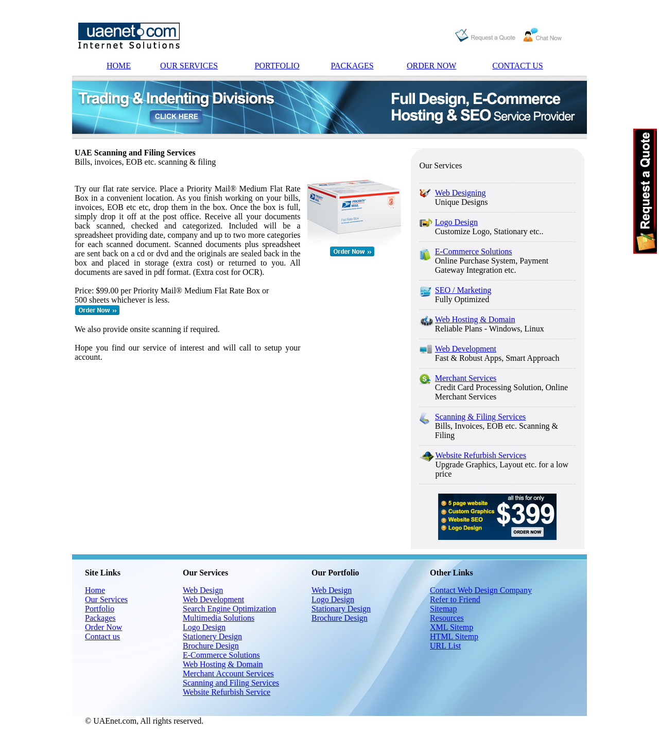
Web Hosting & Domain (475, 319)
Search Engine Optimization (229, 608)
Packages (100, 618)
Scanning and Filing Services (231, 682)
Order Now (103, 627)
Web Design (203, 590)
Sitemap (443, 608)
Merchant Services (466, 378)
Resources (447, 618)
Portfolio (99, 608)
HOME (119, 65)
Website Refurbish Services (480, 455)
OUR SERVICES (189, 65)
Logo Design (456, 222)
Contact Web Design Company (481, 590)
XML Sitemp (451, 627)
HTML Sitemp (454, 636)
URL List (445, 645)
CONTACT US (517, 65)
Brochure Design (211, 645)
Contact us (102, 636)
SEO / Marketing (463, 290)
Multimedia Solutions (218, 618)
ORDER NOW (431, 65)
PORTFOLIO (277, 65)
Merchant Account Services (228, 673)
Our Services (106, 599)
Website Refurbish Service (226, 692)
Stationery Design (212, 636)
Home (95, 590)
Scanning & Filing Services (480, 416)
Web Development (465, 348)
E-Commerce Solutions (473, 251)
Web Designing (460, 192)
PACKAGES (352, 65)
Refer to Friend (455, 599)
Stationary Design (341, 608)
